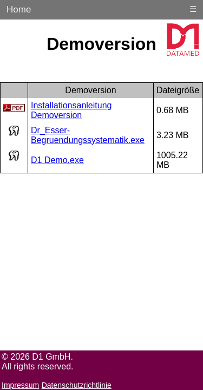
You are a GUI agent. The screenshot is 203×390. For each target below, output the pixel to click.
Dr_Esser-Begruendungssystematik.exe (88, 135)
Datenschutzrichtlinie (77, 385)
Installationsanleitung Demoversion (71, 110)
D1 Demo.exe (57, 160)
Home (18, 9)
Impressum (20, 385)
